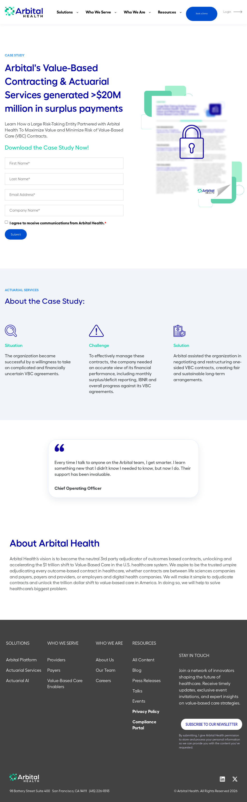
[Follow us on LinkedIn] (222, 779)
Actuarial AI (17, 680)
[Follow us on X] (235, 779)
